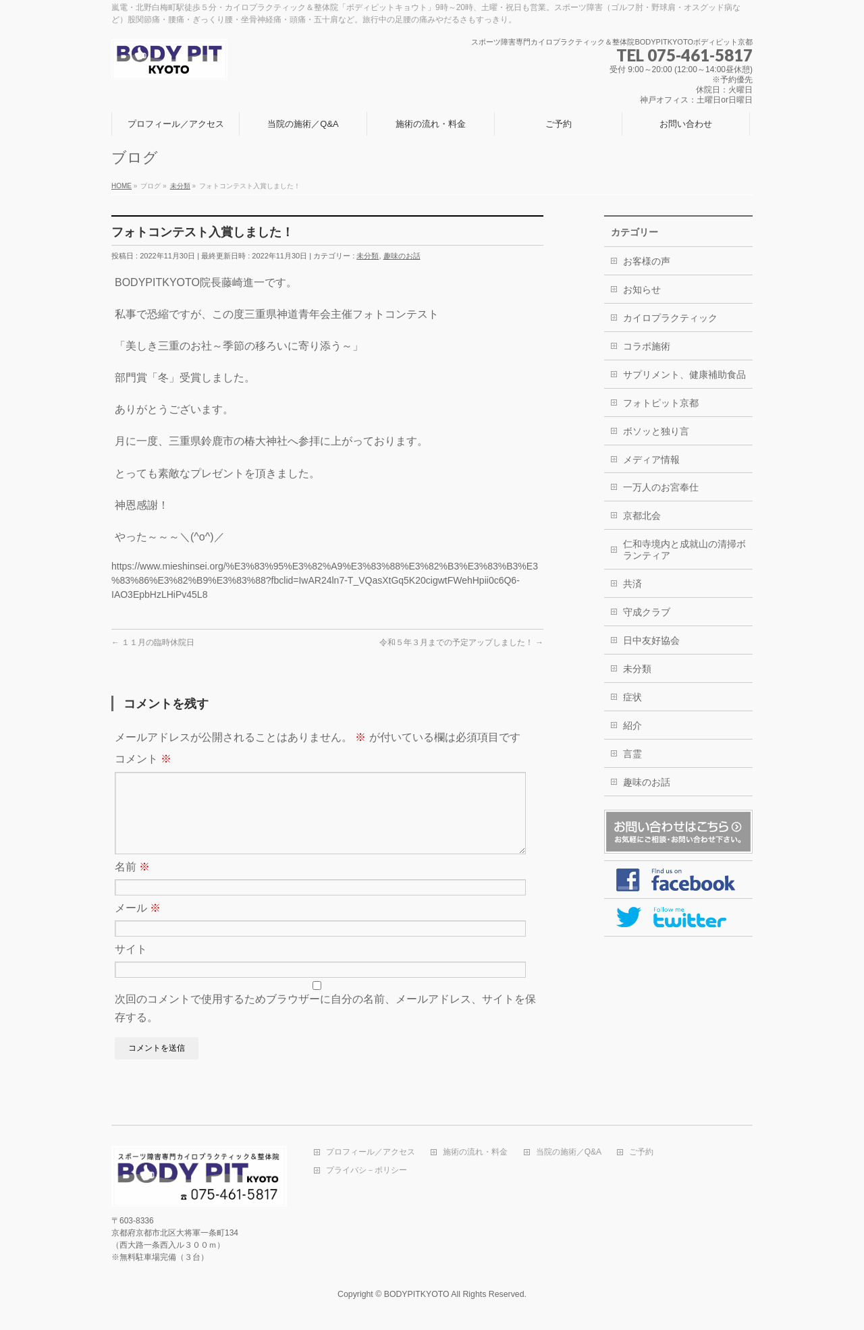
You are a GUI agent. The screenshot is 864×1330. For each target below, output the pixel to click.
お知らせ (642, 289)
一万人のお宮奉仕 (661, 487)
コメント (143, 759)
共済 (632, 583)
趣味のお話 (402, 256)
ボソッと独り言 (656, 431)
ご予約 (641, 1153)
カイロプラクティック (670, 317)
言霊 (632, 753)
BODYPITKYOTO (417, 1295)
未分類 (367, 256)
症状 (632, 697)
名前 (132, 883)
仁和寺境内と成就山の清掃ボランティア (684, 549)
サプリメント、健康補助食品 (684, 374)
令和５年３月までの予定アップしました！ (461, 642)
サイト (131, 965)
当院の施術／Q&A (568, 1153)
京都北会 (642, 515)
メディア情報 (651, 459)
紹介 (632, 725)
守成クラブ (646, 612)
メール (138, 924)
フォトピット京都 (661, 402)
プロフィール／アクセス (370, 1153)
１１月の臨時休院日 (152, 642)
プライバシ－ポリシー (366, 1171)
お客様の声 (646, 261)
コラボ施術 (646, 346)
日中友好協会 (651, 640)
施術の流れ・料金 (475, 1153)
